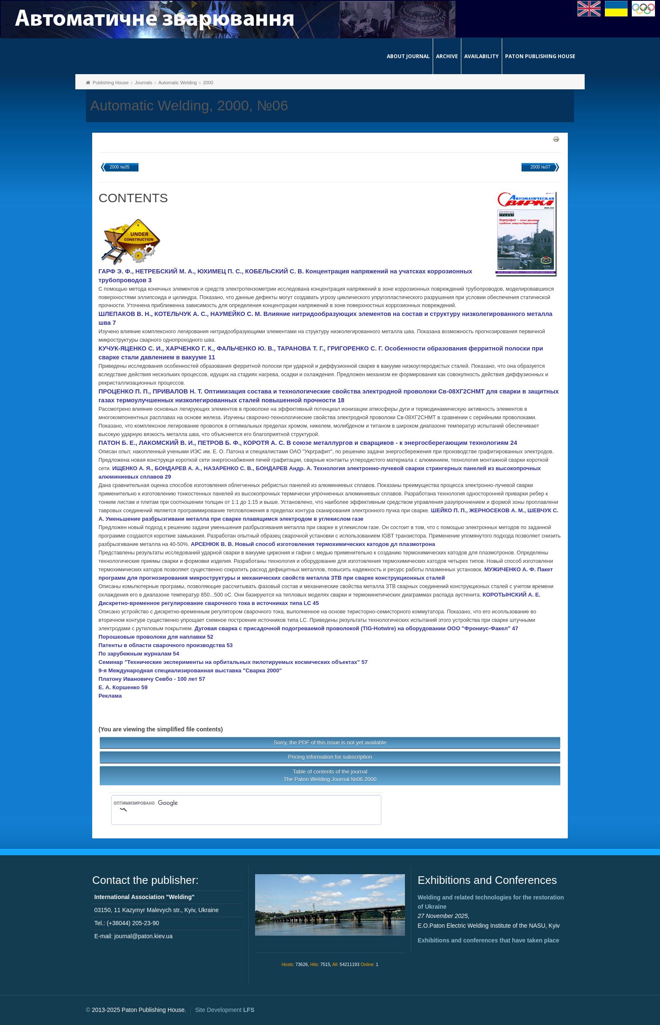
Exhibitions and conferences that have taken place (488, 940)
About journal (408, 56)
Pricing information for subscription (330, 757)
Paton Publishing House (540, 56)
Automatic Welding (177, 82)
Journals (143, 82)
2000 (208, 82)
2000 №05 (120, 167)
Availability (481, 56)
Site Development (224, 1009)
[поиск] (234, 803)
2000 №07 (541, 167)
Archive (447, 56)
